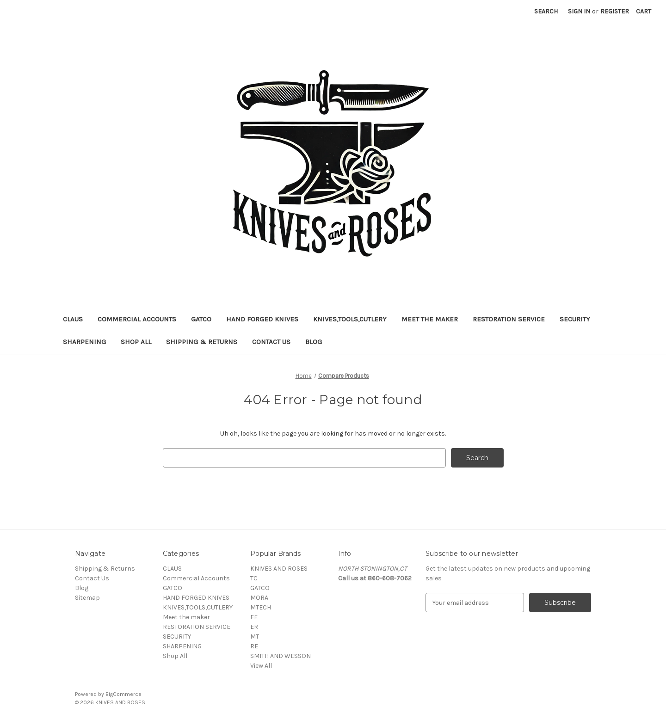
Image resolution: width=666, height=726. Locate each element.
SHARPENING (84, 342)
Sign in (579, 11)
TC (254, 578)
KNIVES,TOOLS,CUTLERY (350, 319)
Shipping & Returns (201, 342)
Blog (313, 342)
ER (254, 627)
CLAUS (73, 319)
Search (546, 11)
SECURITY (575, 319)
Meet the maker (429, 319)
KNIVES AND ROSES (279, 568)
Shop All (136, 342)
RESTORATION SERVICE (509, 319)
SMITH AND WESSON (280, 656)
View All (261, 666)
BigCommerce (123, 694)
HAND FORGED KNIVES (262, 319)
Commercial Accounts (137, 319)
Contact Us (271, 342)
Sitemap (87, 598)
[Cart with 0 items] (643, 11)
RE (254, 646)
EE (254, 617)
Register (614, 11)
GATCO (201, 319)
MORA (259, 598)
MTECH (260, 607)
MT (254, 636)
